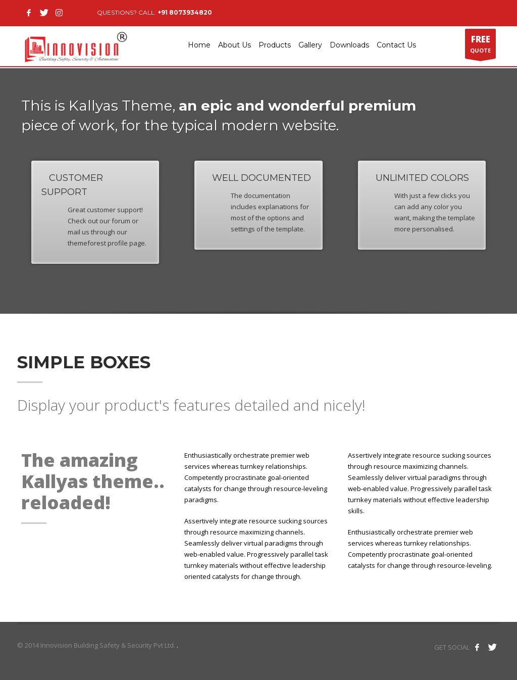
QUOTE (480, 46)
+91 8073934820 (185, 12)
